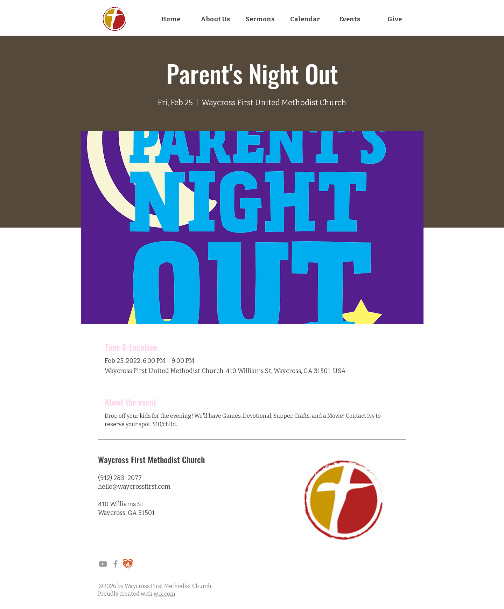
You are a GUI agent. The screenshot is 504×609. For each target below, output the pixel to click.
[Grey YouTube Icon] (103, 564)
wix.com (164, 593)
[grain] (128, 564)
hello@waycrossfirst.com (134, 486)
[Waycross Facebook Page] (115, 564)
